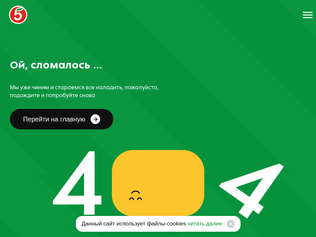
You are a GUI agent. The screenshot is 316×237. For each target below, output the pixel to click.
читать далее (204, 224)
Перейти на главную (61, 119)
